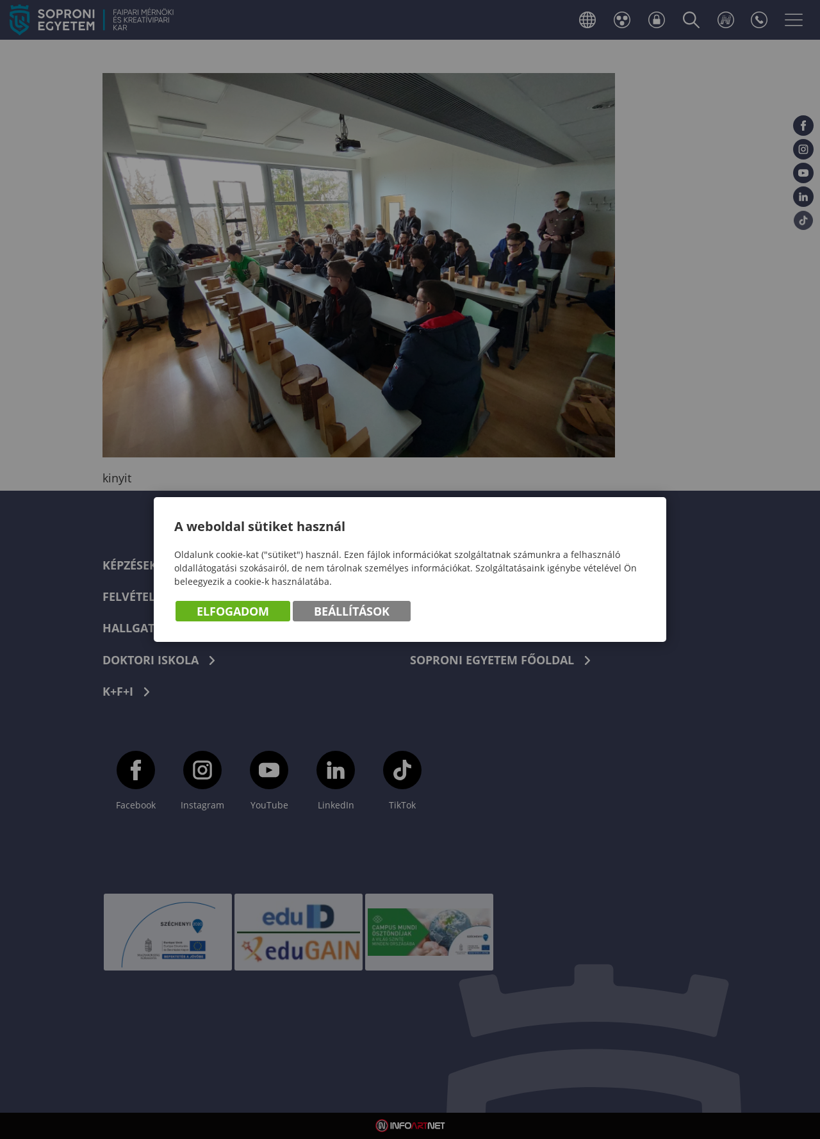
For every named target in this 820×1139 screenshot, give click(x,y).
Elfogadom (233, 611)
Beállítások (352, 611)
